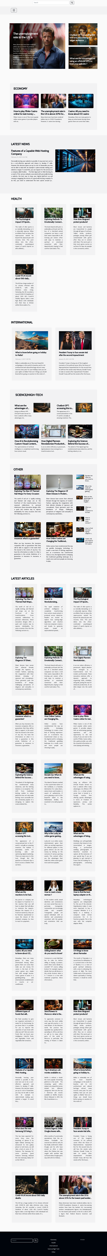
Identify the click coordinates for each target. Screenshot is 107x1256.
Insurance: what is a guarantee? (26, 538)
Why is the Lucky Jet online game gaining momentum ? (89, 490)
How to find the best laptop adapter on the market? (89, 531)
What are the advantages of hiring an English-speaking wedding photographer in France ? (88, 503)
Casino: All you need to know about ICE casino (78, 112)
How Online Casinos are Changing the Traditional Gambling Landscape (56, 541)
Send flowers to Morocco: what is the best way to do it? (52, 1014)
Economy (53, 1240)
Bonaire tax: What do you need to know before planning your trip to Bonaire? (89, 482)
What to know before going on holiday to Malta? (82, 1072)
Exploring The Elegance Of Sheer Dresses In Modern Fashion (57, 494)
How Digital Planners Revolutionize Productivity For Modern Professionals (53, 444)
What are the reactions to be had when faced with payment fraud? (89, 513)
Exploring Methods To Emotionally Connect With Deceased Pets (53, 222)
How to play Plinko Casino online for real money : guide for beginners (25, 114)
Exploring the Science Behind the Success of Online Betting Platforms (79, 444)
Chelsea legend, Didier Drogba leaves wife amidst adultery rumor (53, 1131)
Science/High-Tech (53, 1249)
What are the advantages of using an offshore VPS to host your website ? (82, 61)
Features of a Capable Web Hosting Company (30, 152)
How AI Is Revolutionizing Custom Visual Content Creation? (26, 444)
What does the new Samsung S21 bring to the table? (24, 1131)
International (54, 1246)
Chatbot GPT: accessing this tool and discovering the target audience (82, 38)
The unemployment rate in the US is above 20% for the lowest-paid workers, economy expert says (53, 115)
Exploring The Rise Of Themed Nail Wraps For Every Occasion (24, 602)
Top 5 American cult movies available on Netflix (52, 1072)
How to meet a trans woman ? (88, 520)
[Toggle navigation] (14, 10)
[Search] (51, 3)
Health (53, 1243)
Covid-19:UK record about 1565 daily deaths (23, 278)
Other (53, 1252)
